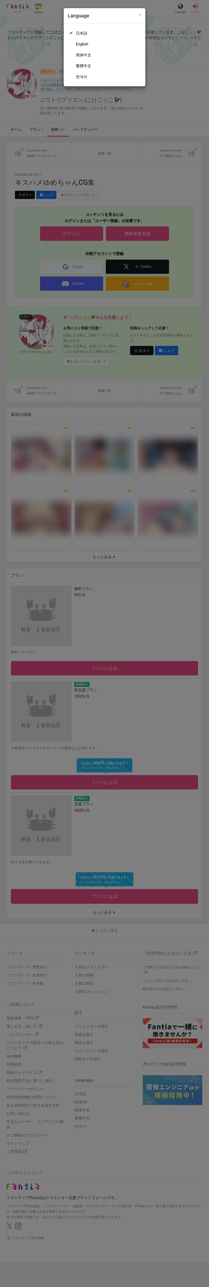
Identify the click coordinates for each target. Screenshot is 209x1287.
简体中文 (83, 55)
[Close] (139, 14)
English (82, 44)
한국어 (81, 77)
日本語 (81, 33)
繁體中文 (83, 66)
